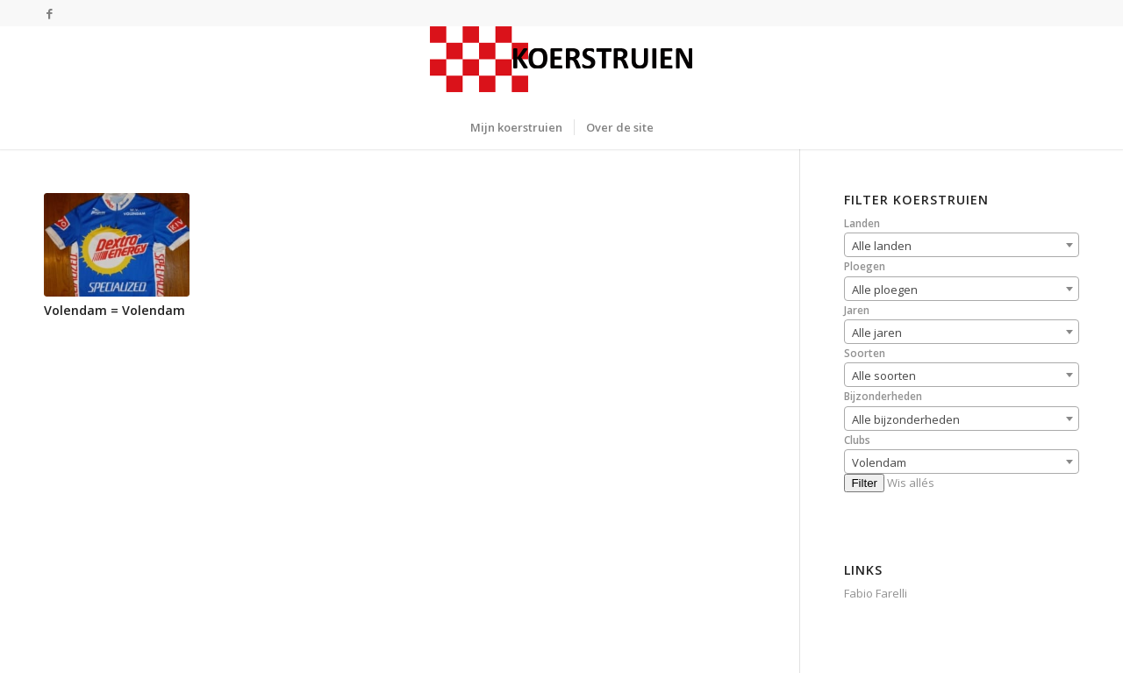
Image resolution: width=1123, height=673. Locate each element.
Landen (862, 223)
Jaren (856, 310)
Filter (864, 483)
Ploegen (864, 266)
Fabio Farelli (875, 593)
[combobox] (961, 245)
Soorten (864, 353)
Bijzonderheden (883, 396)
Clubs (857, 440)
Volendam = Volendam (114, 310)
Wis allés (910, 482)
